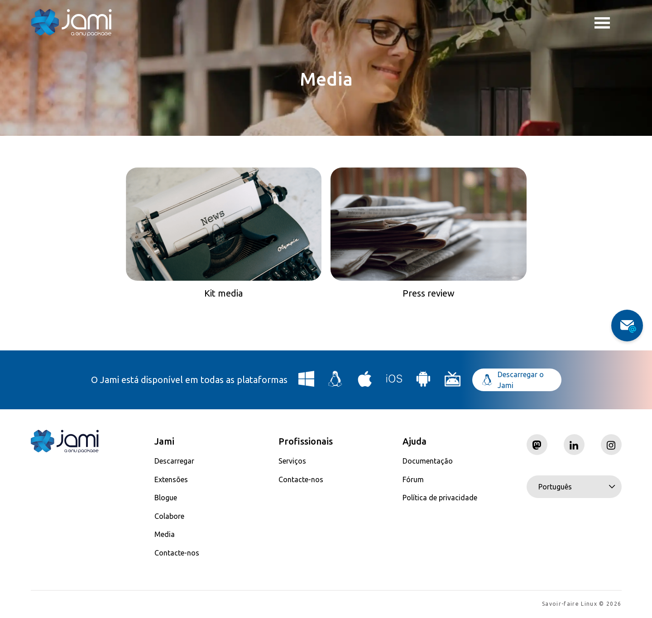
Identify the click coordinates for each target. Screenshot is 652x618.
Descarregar (174, 461)
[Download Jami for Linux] (335, 382)
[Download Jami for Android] (423, 382)
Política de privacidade (440, 497)
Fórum (413, 479)
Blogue (165, 497)
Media (164, 534)
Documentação (428, 461)
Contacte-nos (176, 553)
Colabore (169, 516)
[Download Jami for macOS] (365, 382)
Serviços (292, 461)
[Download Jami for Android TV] (453, 382)
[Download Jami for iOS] (394, 382)
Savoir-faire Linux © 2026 (581, 605)
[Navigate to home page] (71, 22)
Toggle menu (602, 24)
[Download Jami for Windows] (306, 382)
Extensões (171, 479)
